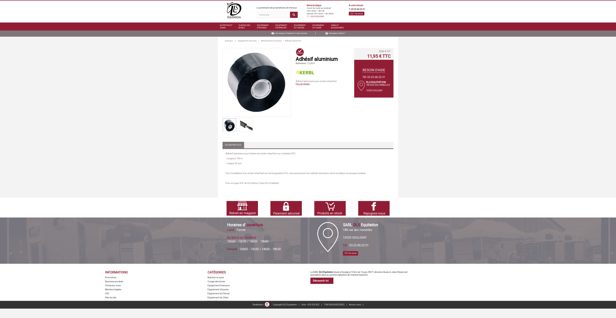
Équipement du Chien (318, 26)
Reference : (301, 63)
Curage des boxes (244, 26)
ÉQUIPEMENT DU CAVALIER (221, 305)
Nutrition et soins (226, 26)
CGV (107, 293)
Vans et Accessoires (337, 26)
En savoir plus (233, 145)
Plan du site (110, 297)
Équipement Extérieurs (281, 26)
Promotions (110, 277)
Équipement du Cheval (300, 26)
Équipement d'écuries (263, 26)
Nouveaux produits (114, 281)
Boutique (229, 41)
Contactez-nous (113, 285)
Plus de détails (303, 84)
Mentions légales (113, 289)
